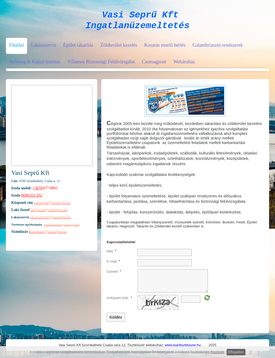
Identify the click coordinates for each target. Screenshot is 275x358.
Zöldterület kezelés (118, 48)
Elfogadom (236, 352)
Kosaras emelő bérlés (165, 48)
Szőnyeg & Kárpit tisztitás (34, 65)
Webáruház (184, 65)
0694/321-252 (31, 199)
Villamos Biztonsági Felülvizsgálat (101, 65)
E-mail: (113, 264)
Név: (111, 254)
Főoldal (16, 48)
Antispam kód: (119, 301)
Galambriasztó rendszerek (218, 48)
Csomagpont (154, 65)
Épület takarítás (78, 48)
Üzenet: (114, 274)
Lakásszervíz (43, 48)
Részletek (218, 352)
